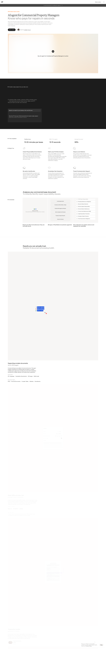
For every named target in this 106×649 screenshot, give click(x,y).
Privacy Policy (89, 646)
